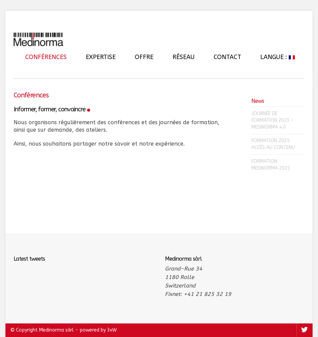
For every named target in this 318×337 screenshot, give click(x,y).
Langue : (277, 57)
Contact (227, 57)
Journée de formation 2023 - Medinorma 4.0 (272, 120)
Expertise (101, 57)
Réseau (183, 57)
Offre (144, 57)
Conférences (46, 57)
